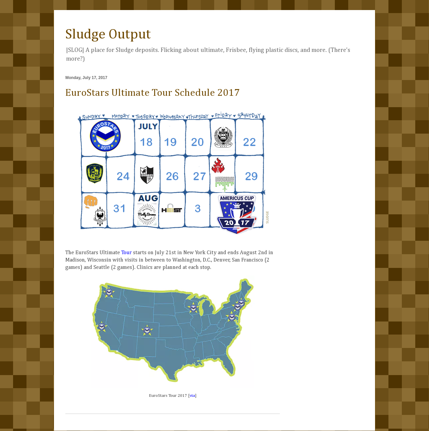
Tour (126, 253)
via (192, 395)
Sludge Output (108, 34)
